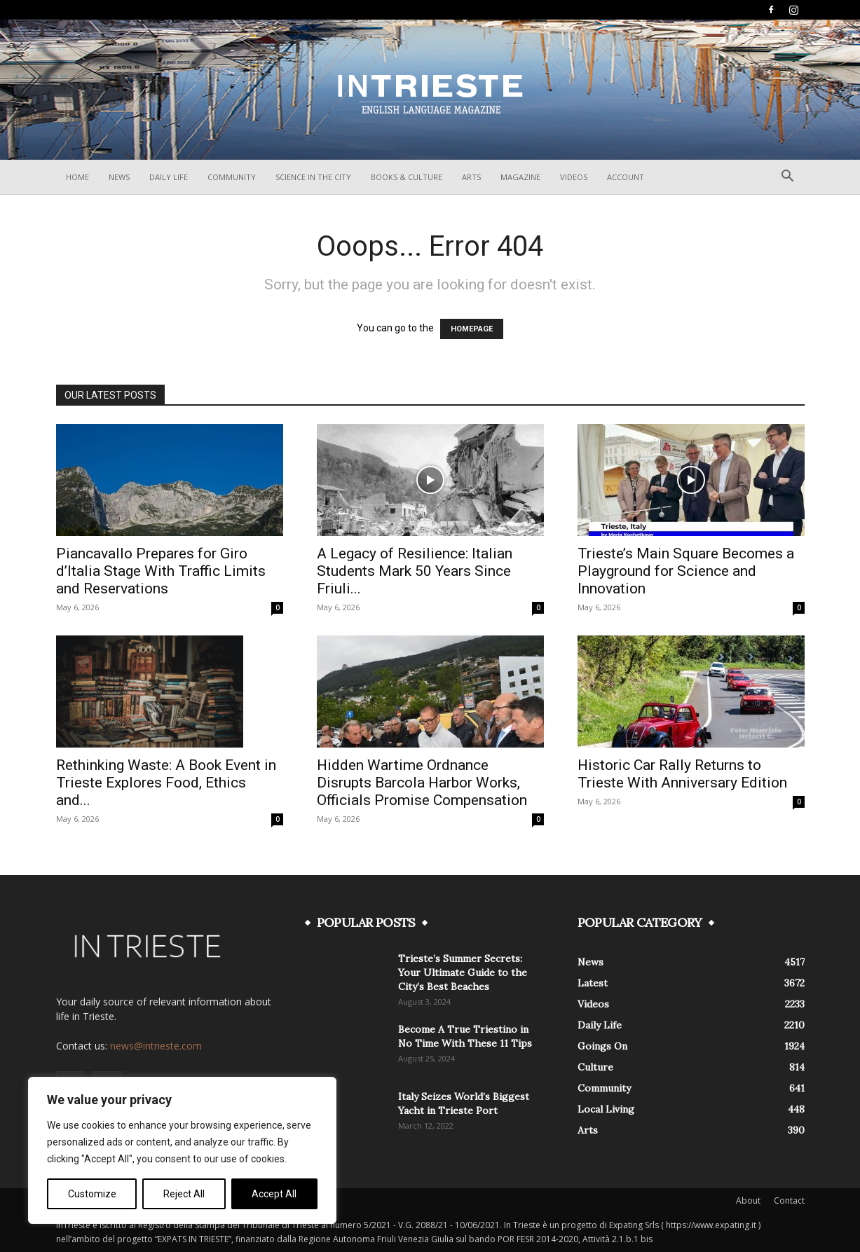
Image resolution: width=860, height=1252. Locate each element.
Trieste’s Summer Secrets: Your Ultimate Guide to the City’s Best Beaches (462, 972)
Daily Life (168, 177)
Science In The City (313, 177)
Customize (92, 1193)
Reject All (184, 1193)
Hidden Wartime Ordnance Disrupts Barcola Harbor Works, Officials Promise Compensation (422, 783)
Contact (789, 1200)
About (748, 1200)
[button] (788, 177)
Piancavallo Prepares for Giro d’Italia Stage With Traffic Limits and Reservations (161, 571)
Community (231, 177)
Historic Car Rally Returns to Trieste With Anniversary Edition (682, 774)
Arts (471, 177)
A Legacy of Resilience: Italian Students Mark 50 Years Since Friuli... (414, 571)
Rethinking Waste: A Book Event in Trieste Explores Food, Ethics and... (166, 783)
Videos (573, 177)
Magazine (520, 177)
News (119, 177)
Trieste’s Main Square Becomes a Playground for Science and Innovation (686, 571)
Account (625, 177)
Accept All (274, 1193)
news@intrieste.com (156, 1045)
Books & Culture (406, 177)
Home (77, 177)
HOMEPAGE (472, 328)
